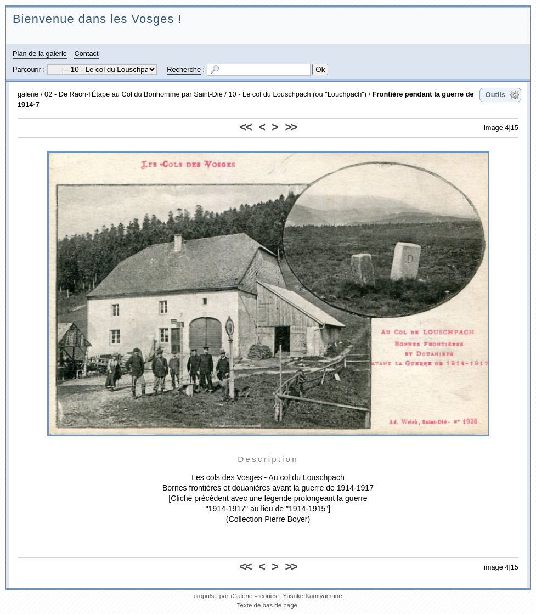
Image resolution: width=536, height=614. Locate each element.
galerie (28, 94)
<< (245, 127)
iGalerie (242, 596)
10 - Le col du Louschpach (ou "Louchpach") (297, 94)
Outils (495, 95)
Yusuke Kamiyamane (312, 596)
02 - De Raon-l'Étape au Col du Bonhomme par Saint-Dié (133, 94)
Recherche (184, 69)
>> (290, 127)
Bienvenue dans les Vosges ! (97, 19)
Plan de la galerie (40, 53)
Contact (86, 53)
